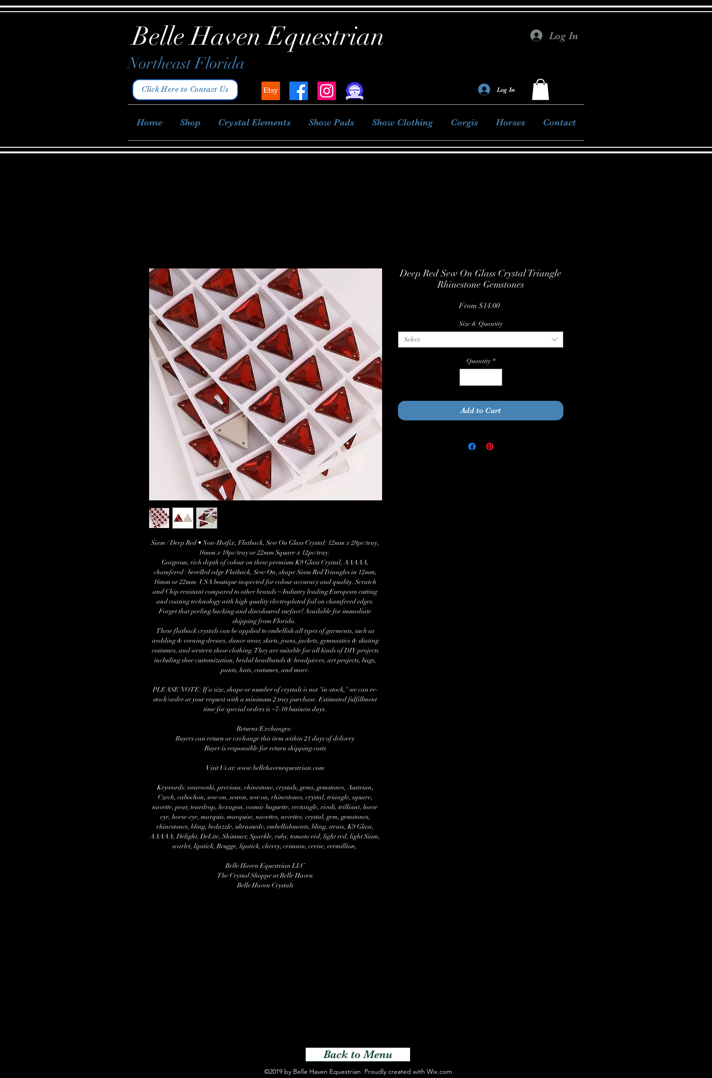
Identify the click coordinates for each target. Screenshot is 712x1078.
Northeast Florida (186, 63)
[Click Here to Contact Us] (185, 89)
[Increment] (495, 377)
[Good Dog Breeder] (354, 91)
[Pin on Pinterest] (489, 446)
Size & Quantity (481, 324)
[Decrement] (466, 377)
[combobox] (480, 339)
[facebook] (298, 91)
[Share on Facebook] (472, 446)
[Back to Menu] (358, 1055)
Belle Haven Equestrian (258, 36)
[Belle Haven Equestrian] (270, 91)
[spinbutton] (480, 377)
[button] (540, 89)
